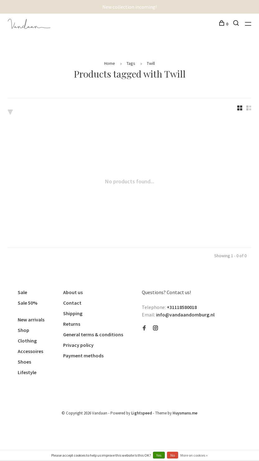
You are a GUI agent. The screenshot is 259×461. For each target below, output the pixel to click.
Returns (71, 324)
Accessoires (30, 351)
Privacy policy (78, 345)
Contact (72, 303)
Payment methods (83, 355)
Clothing (27, 341)
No (172, 455)
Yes (158, 455)
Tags (131, 63)
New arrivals (31, 319)
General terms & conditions (93, 334)
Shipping (72, 313)
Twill (151, 63)
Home (109, 63)
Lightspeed (141, 413)
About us (73, 292)
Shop (23, 330)
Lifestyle (27, 372)
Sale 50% (27, 303)
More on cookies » (194, 455)
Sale (22, 292)
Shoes (24, 362)
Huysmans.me (185, 413)
